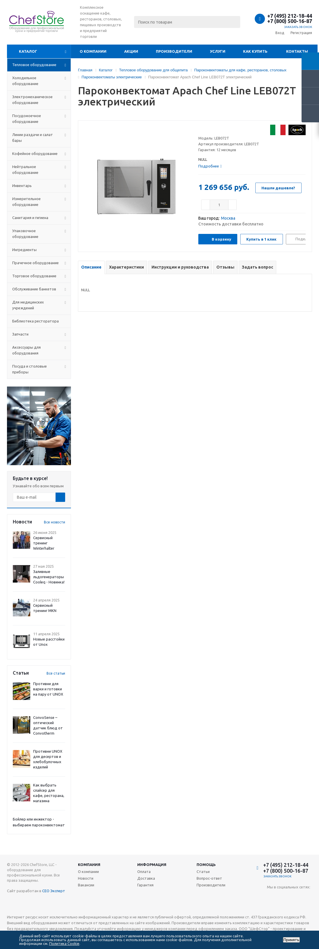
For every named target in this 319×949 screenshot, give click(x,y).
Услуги (217, 51)
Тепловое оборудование (34, 65)
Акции (131, 51)
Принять (291, 940)
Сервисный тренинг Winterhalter (43, 543)
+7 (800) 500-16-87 (289, 21)
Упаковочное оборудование (25, 234)
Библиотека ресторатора (35, 321)
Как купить (255, 51)
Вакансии (86, 885)
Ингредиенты (24, 250)
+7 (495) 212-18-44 (289, 15)
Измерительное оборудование (26, 202)
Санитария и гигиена (30, 218)
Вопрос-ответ (209, 878)
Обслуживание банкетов (34, 289)
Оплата (144, 871)
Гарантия (145, 885)
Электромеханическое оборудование (32, 100)
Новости (85, 878)
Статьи (203, 871)
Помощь (206, 864)
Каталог (28, 51)
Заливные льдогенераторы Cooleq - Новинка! (49, 576)
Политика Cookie (64, 943)
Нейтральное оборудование (25, 169)
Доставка (146, 878)
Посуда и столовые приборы (29, 369)
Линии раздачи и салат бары (32, 137)
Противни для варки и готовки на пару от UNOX (48, 689)
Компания (89, 864)
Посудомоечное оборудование (26, 119)
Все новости (54, 522)
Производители (174, 51)
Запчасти (20, 334)
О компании (93, 51)
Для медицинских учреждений (28, 305)
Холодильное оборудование (25, 81)
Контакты (297, 51)
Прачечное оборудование (35, 263)
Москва (228, 218)
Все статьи (56, 673)
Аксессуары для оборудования (26, 350)
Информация (151, 864)
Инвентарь (22, 186)
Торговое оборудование (34, 276)
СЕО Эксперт (53, 891)
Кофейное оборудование (35, 153)
